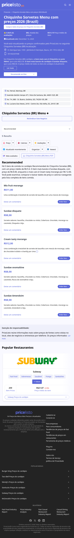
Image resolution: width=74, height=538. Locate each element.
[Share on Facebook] (30, 520)
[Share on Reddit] (39, 520)
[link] (37, 361)
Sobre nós (50, 455)
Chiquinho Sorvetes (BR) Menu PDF (38, 156)
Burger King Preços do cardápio (14, 471)
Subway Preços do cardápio (13, 493)
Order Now (64, 202)
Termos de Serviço (53, 458)
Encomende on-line (23, 74)
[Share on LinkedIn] (43, 520)
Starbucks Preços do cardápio (13, 487)
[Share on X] (35, 520)
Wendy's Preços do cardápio (13, 482)
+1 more (37, 381)
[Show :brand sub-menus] (68, 471)
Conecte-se (50, 418)
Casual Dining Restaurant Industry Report (63, 511)
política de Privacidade (55, 461)
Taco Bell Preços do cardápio (13, 476)
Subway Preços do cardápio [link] (37, 397)
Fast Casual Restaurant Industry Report (44, 511)
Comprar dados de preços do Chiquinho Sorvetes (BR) (24, 27)
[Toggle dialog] (12, 202)
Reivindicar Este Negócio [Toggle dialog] (37, 118)
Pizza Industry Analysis (25, 510)
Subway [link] (37, 371)
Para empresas (52, 424)
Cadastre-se (50, 415)
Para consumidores (53, 426)
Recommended (10, 129)
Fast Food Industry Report (9, 510)
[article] (37, 377)
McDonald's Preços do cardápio (14, 498)
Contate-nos (51, 449)
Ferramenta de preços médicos (58, 441)
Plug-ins (49, 446)
